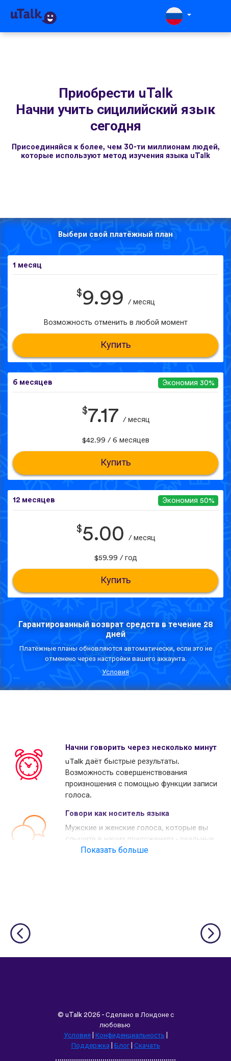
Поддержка (90, 1045)
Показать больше (114, 850)
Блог (122, 1045)
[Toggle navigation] (216, 16)
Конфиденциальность (130, 1035)
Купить (115, 345)
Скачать (147, 1045)
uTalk (73, 1015)
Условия (115, 672)
